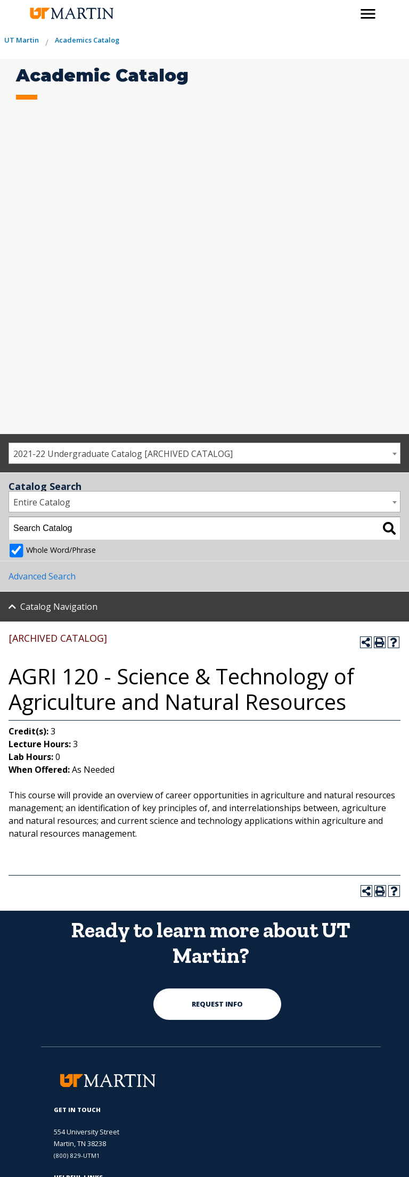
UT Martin (21, 40)
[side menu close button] (368, 14)
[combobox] (204, 453)
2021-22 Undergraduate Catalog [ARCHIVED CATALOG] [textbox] (123, 454)
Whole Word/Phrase (61, 550)
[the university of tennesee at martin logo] (71, 13)
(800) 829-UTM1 (77, 1155)
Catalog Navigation (58, 606)
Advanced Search (42, 576)
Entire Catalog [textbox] (41, 502)
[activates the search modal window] (345, 11)
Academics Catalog (87, 40)
